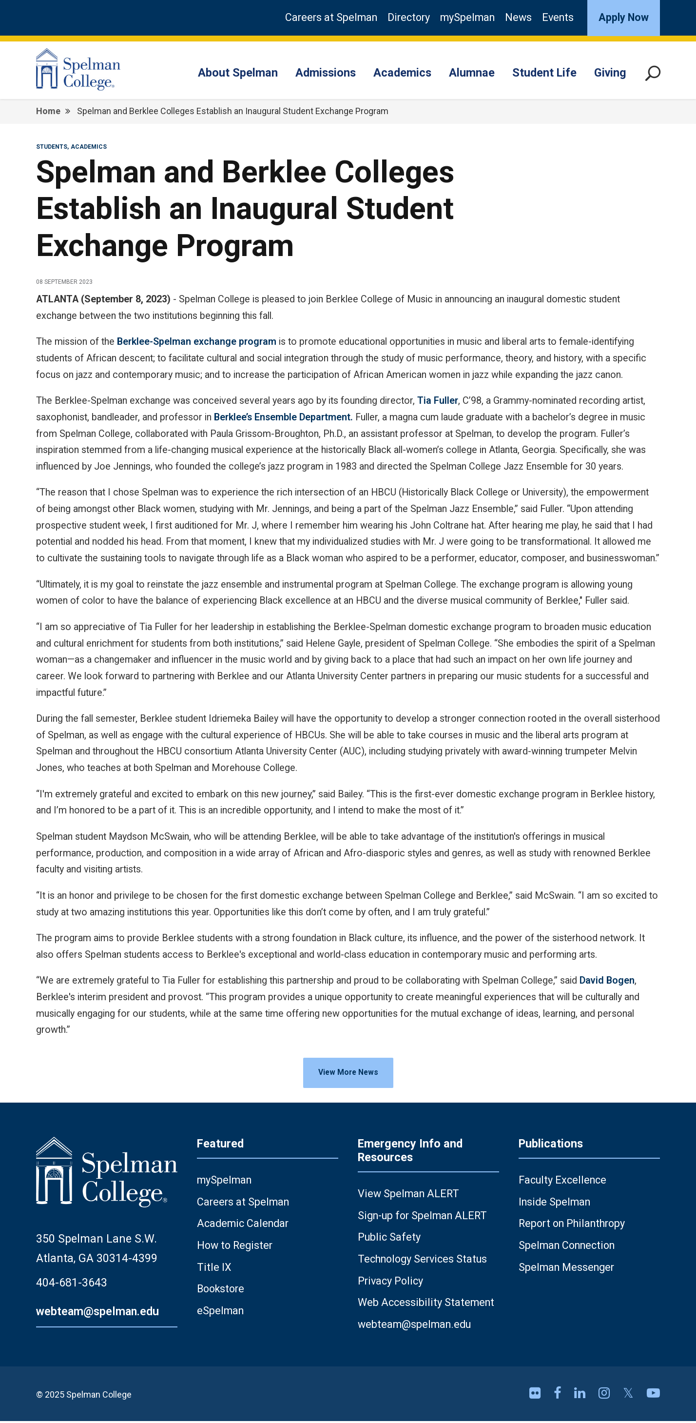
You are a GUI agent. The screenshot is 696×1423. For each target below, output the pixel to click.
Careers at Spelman (331, 17)
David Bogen (607, 980)
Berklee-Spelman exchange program (196, 341)
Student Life (544, 72)
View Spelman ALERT (408, 1195)
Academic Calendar (243, 1225)
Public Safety (389, 1239)
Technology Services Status (422, 1261)
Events (558, 17)
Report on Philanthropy (572, 1225)
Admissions (325, 72)
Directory (408, 17)
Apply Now (624, 17)
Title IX (214, 1269)
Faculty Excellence (562, 1182)
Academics (402, 72)
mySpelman (467, 17)
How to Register (234, 1247)
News (518, 17)
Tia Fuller (437, 400)
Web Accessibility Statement (426, 1304)
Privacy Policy (390, 1283)
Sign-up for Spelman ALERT (422, 1217)
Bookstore (220, 1291)
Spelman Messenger (566, 1269)
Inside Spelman (554, 1203)
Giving (610, 72)
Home (48, 111)
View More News (348, 1073)
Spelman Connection (567, 1247)
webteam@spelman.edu (97, 1313)
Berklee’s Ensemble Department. (283, 417)
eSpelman (220, 1312)
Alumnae (472, 72)
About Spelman (238, 72)
